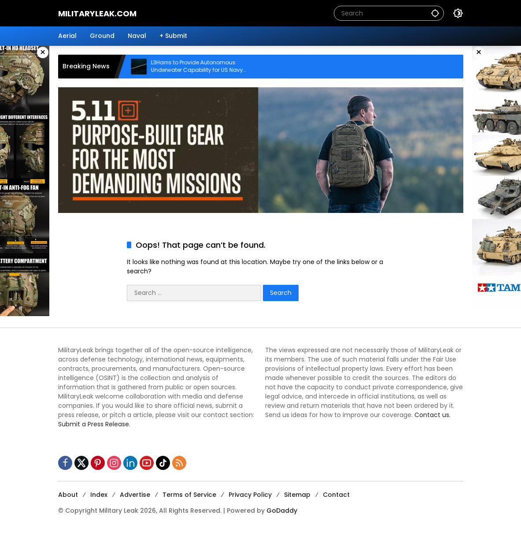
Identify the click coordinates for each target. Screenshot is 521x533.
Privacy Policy (250, 494)
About (68, 494)
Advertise (135, 494)
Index (98, 494)
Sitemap (297, 494)
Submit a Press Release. (94, 424)
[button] (435, 13)
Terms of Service (189, 494)
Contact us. (432, 414)
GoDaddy (281, 510)
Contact (336, 494)
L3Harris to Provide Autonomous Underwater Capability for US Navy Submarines (203, 66)
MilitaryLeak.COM (97, 13)
